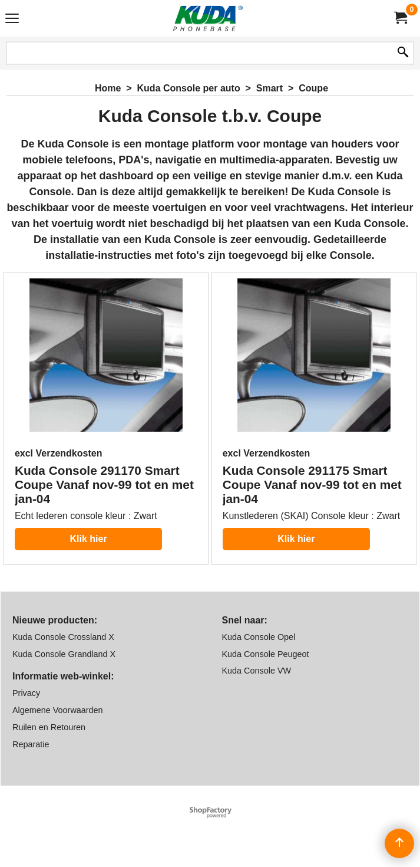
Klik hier (88, 539)
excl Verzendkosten (58, 453)
